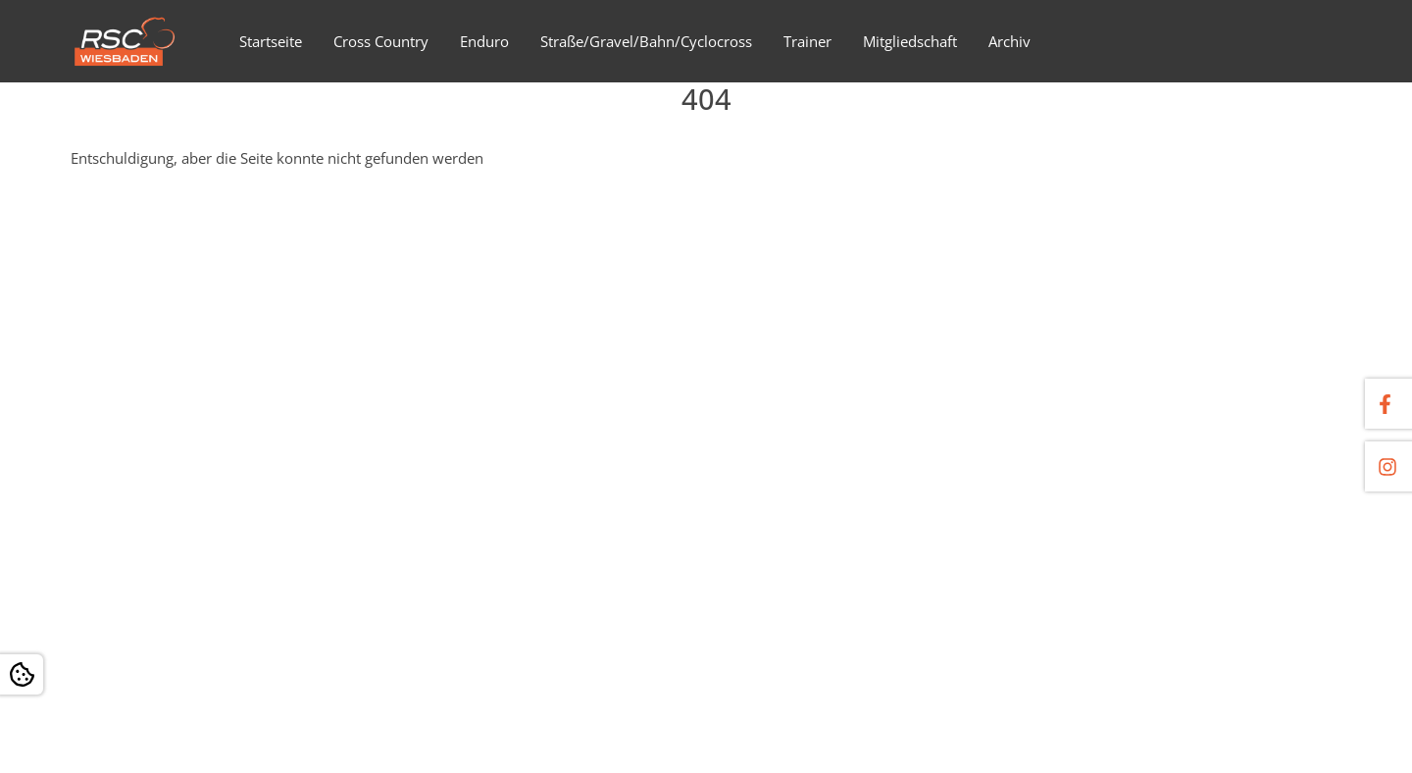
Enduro (484, 41)
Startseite (270, 41)
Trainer (807, 41)
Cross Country (381, 41)
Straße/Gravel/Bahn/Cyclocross (646, 41)
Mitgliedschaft (910, 41)
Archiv (1009, 41)
